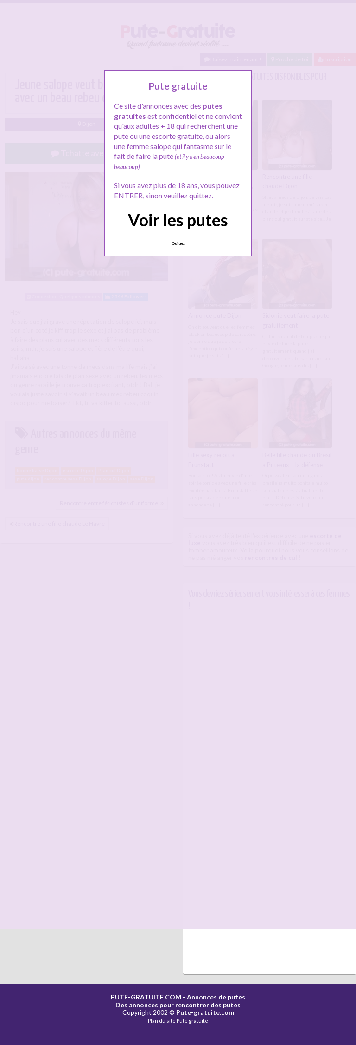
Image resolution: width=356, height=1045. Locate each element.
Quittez (178, 243)
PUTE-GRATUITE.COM (146, 997)
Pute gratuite (192, 1021)
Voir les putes (178, 220)
